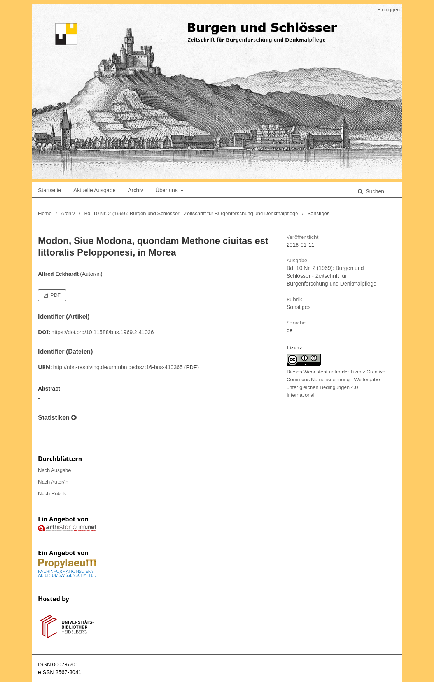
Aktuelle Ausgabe (95, 190)
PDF (55, 295)
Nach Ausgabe (54, 470)
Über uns (167, 190)
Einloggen (388, 9)
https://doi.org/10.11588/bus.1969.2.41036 (102, 332)
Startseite (49, 190)
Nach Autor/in (53, 482)
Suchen (374, 191)
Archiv (135, 190)
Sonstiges (298, 307)
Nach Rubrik (52, 493)
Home (45, 213)
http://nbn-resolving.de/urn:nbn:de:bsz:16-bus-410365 (118, 367)
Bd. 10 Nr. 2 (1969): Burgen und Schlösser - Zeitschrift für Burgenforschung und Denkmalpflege (191, 213)
